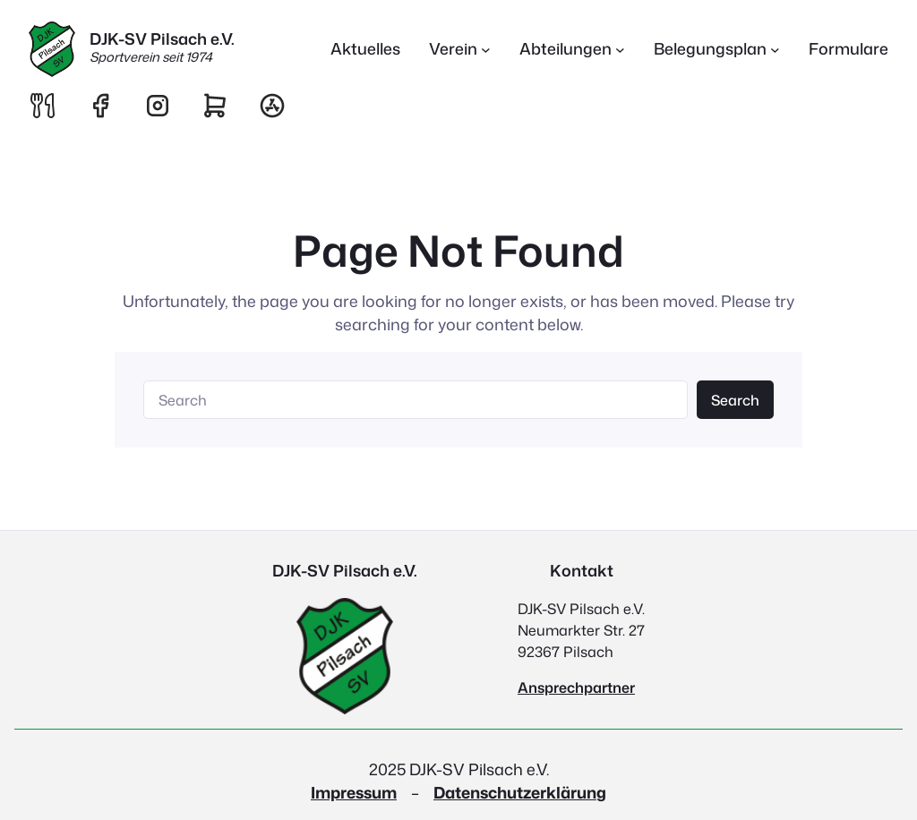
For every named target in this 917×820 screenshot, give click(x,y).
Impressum (354, 793)
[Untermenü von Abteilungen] (572, 50)
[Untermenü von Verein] (460, 50)
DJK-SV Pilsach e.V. (162, 39)
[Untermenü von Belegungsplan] (717, 50)
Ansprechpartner (576, 687)
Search (735, 400)
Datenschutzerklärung (519, 793)
